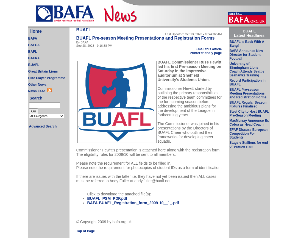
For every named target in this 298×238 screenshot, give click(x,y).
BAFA (32, 38)
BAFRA (34, 58)
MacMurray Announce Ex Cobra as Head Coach (249, 122)
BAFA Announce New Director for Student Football (246, 54)
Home (36, 31)
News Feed (37, 91)
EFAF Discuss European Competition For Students (249, 133)
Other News (37, 85)
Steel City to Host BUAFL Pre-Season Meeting (249, 113)
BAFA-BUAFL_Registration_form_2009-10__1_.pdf (133, 203)
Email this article (209, 49)
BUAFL (34, 65)
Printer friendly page (206, 53)
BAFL (32, 52)
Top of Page (85, 231)
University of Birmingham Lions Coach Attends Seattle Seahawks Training (247, 69)
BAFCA (34, 45)
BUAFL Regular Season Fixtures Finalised (248, 104)
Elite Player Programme (46, 78)
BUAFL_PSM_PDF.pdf (107, 198)
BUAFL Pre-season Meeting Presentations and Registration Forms (248, 93)
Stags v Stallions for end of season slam (249, 144)
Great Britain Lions (43, 71)
